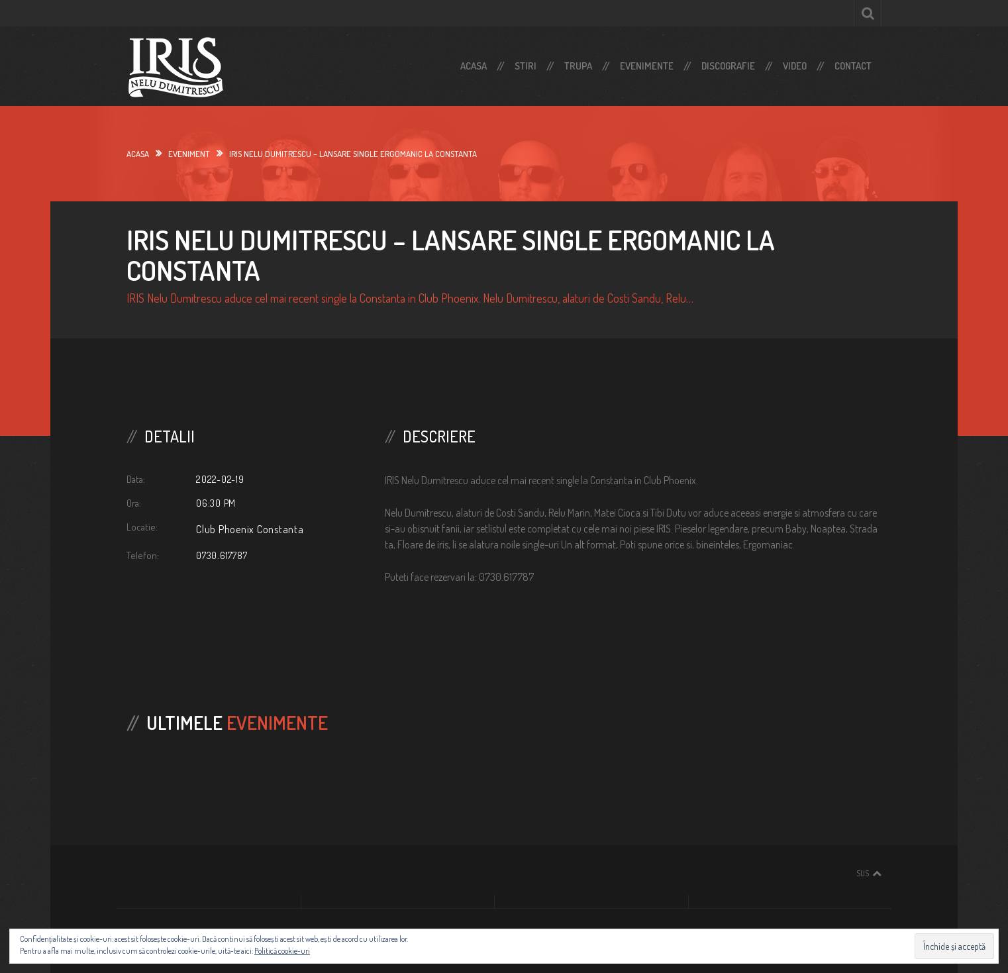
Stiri (525, 66)
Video (795, 66)
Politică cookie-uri (282, 951)
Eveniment (189, 153)
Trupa (578, 66)
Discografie (728, 66)
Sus (862, 873)
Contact (853, 66)
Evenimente (647, 66)
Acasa (473, 66)
